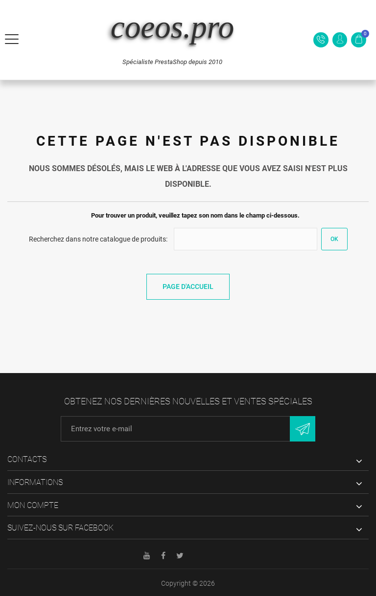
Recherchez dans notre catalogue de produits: (98, 239)
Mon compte (32, 505)
